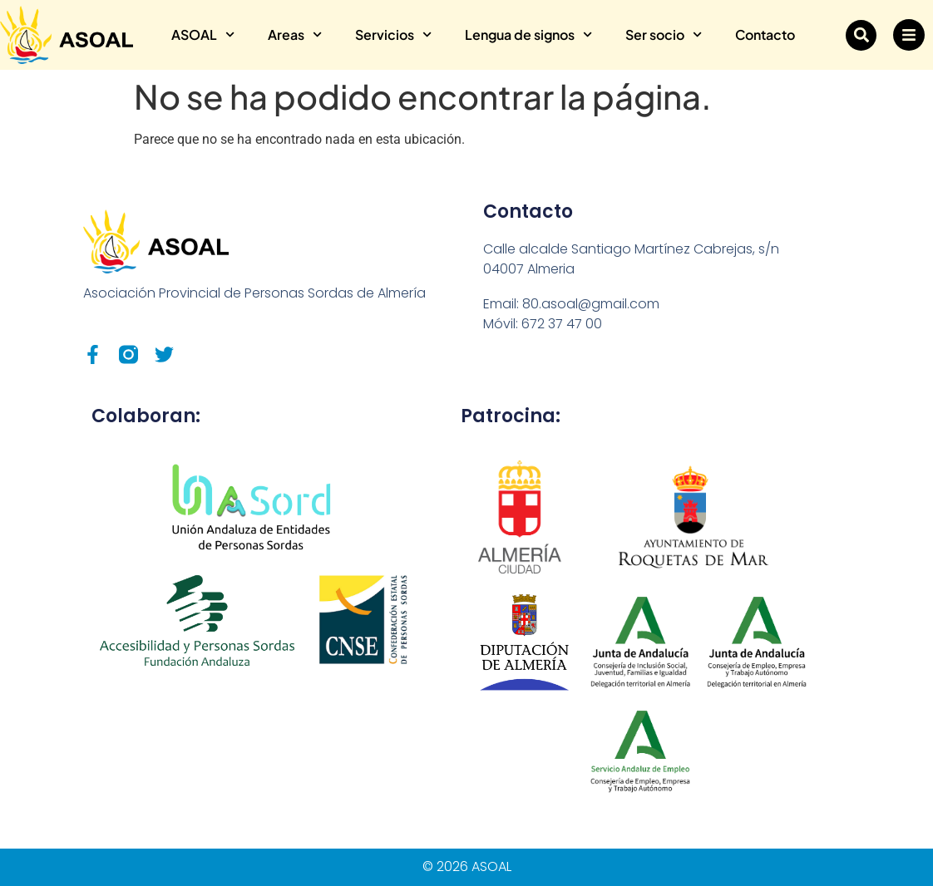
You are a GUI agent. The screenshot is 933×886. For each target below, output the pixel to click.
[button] (861, 35)
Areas (295, 34)
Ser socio (663, 34)
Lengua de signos (528, 34)
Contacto (765, 34)
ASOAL (202, 34)
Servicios (393, 34)
